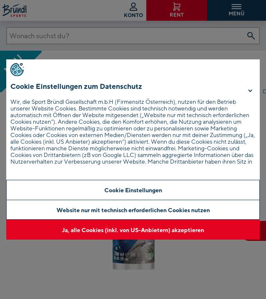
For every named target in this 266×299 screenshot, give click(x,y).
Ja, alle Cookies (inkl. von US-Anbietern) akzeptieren (133, 229)
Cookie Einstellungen (133, 190)
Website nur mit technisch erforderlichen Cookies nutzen (133, 209)
